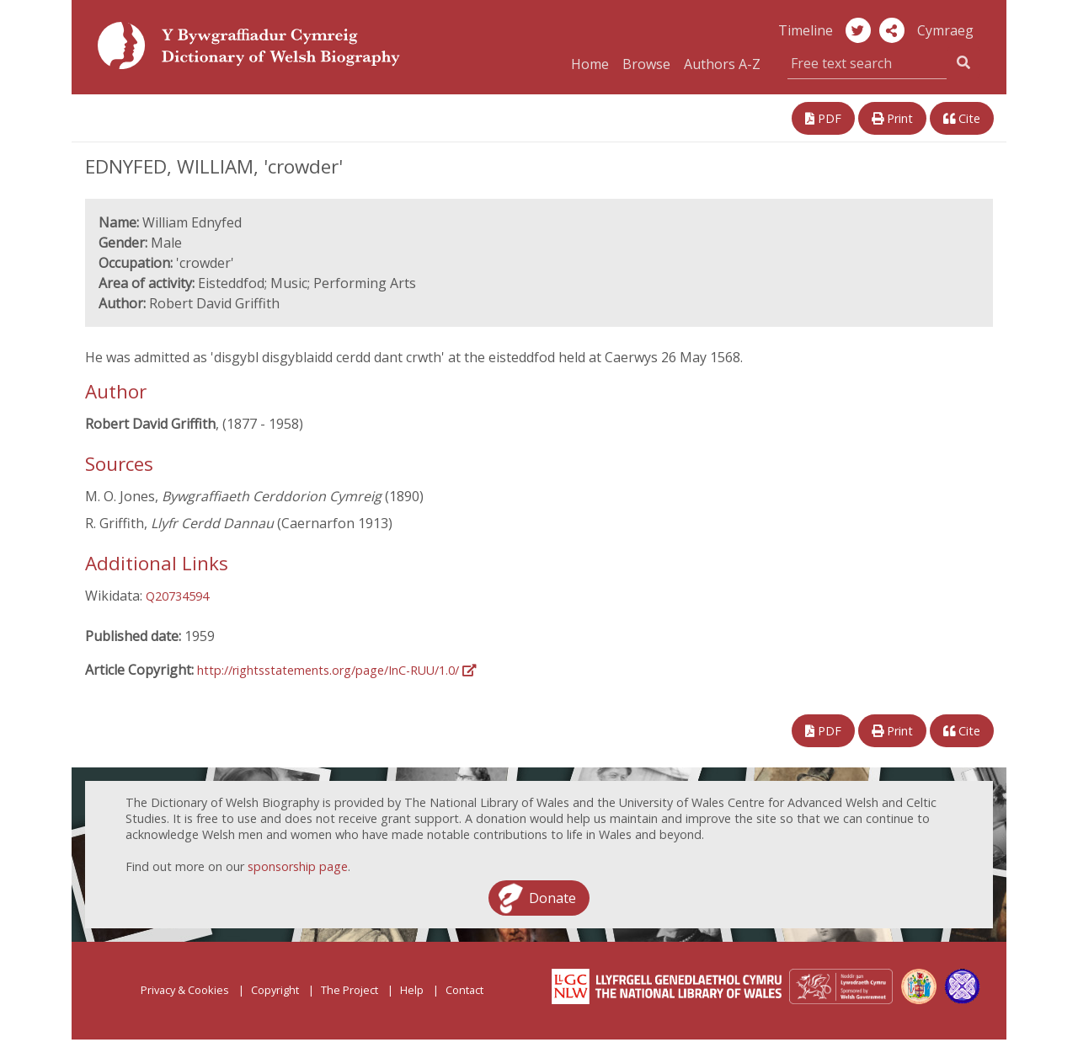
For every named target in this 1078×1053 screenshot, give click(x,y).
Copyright (275, 989)
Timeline (805, 30)
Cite (961, 118)
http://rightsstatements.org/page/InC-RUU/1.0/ (336, 670)
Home (590, 64)
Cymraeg (945, 30)
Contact (464, 989)
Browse (646, 64)
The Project (349, 989)
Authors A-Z (722, 64)
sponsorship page (298, 866)
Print (892, 118)
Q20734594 (177, 596)
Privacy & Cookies (185, 989)
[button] (892, 30)
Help (412, 989)
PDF (823, 118)
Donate (552, 898)
